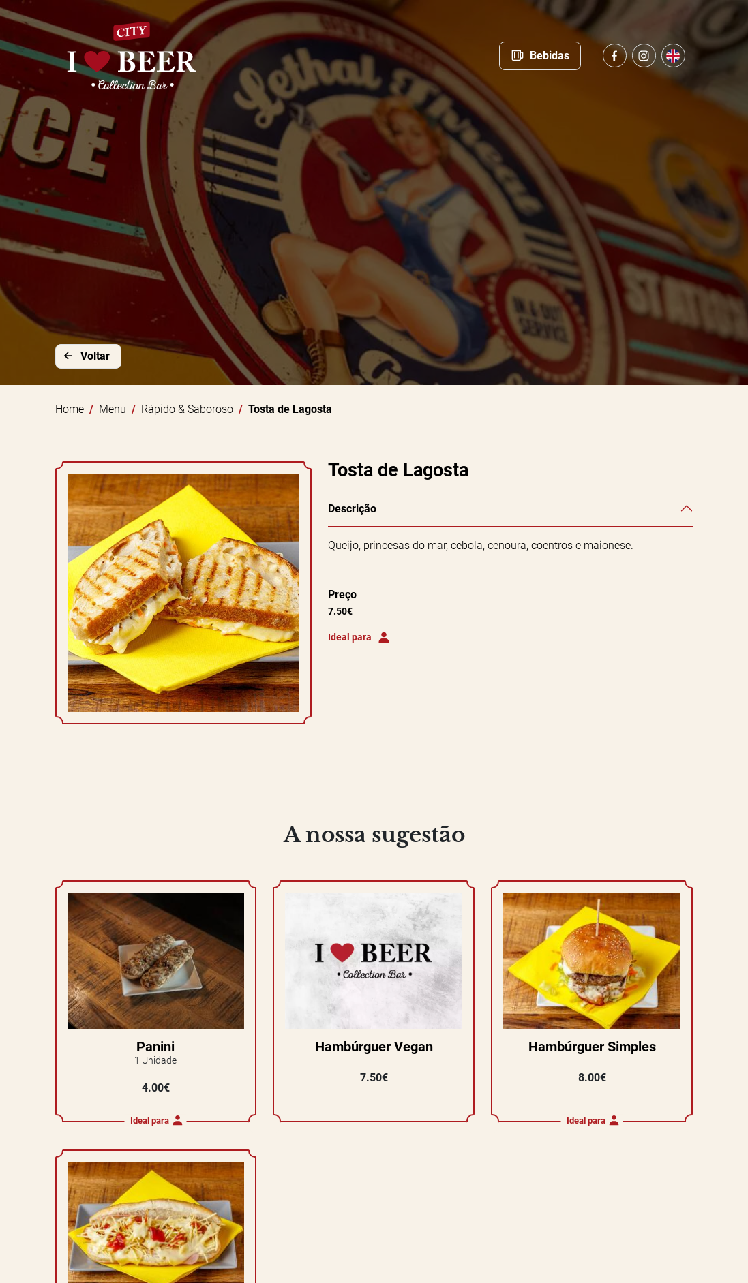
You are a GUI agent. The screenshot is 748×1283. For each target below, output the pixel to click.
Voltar (85, 355)
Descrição (352, 508)
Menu (112, 409)
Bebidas (540, 55)
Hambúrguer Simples (592, 1046)
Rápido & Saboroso (187, 409)
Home (69, 409)
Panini (155, 1046)
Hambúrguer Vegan (374, 1046)
